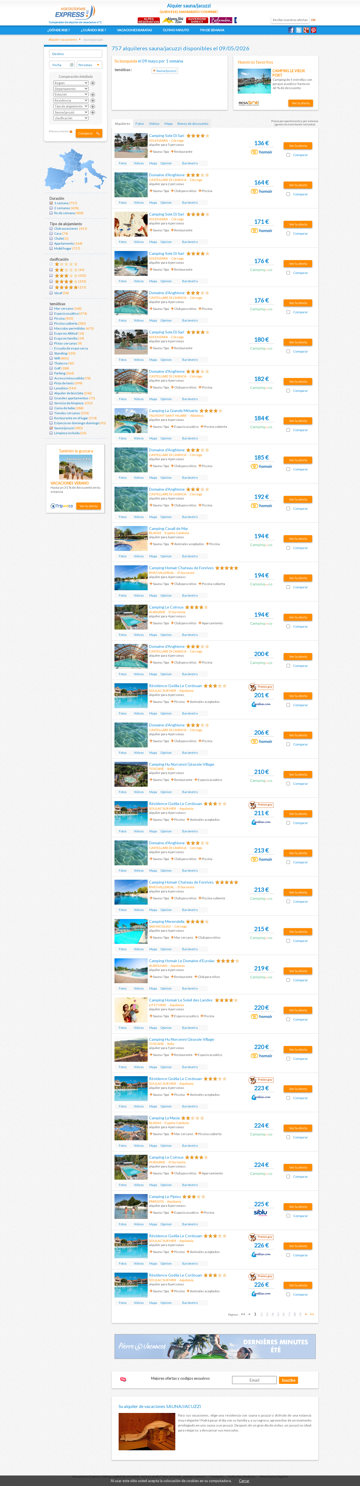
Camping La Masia (164, 1117)
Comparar (85, 133)
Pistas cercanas (65, 343)
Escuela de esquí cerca (71, 348)
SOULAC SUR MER (162, 690)
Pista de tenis (64, 383)
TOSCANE (156, 769)
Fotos (139, 123)
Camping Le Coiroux (166, 607)
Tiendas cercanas (67, 413)
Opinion (166, 163)
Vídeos (139, 163)
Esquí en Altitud (65, 333)
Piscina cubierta (65, 323)
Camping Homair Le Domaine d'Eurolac (182, 960)
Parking (59, 373)
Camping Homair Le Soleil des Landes (181, 1000)
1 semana (61, 203)
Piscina (59, 318)
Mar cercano (63, 308)
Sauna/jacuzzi (64, 428)
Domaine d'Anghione (167, 174)
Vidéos (154, 123)
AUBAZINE (157, 612)
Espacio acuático (66, 313)
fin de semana (64, 213)
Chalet (59, 238)
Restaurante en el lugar (71, 418)
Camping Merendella (166, 921)
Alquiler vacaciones (63, 39)
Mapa (169, 123)
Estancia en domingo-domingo (76, 423)
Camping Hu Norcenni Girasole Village (181, 764)
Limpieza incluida (67, 433)
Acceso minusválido (69, 378)
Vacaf (58, 293)
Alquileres (122, 123)
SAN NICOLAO (160, 926)
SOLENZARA (158, 140)
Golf (57, 368)
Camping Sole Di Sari (167, 135)
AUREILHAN (158, 966)
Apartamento (64, 243)
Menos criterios (59, 131)
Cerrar (244, 1481)
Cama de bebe (64, 408)
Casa (57, 233)
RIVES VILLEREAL (161, 573)
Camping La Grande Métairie (173, 410)
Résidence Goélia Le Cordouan (175, 685)
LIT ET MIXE (157, 1005)
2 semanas (62, 208)
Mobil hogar (63, 248)
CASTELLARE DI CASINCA (167, 180)
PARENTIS (156, 1201)
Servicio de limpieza (69, 403)
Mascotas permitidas (69, 328)
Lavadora (61, 388)
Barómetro (190, 163)
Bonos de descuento (193, 123)
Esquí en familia (65, 338)
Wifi (57, 358)
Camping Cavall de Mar (168, 528)
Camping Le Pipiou (165, 1196)
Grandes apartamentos (71, 398)
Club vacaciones (66, 228)
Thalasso (60, 363)
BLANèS (155, 533)
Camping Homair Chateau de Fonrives (181, 567)
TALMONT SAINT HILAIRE (168, 415)
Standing (60, 353)
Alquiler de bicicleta (68, 393)
